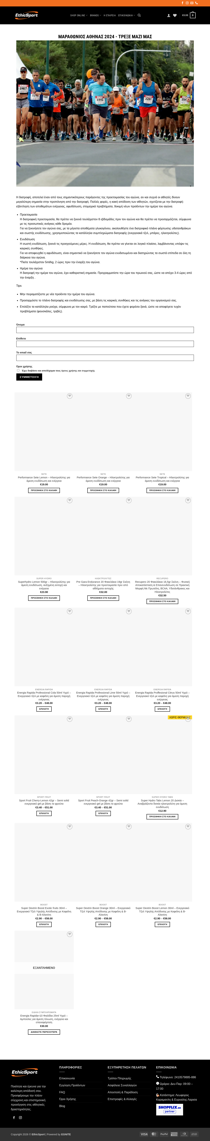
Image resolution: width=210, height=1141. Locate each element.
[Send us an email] (192, 3)
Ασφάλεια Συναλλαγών (122, 1085)
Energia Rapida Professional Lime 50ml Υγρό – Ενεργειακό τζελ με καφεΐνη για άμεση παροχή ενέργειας (103, 696)
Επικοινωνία (126, 15)
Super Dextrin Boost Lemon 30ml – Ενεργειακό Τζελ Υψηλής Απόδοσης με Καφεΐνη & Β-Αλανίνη (162, 911)
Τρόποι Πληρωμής (119, 1078)
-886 (193, 1077)
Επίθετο (105, 343)
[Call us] (197, 3)
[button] (139, 15)
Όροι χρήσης (105, 370)
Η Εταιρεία (110, 15)
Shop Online (79, 15)
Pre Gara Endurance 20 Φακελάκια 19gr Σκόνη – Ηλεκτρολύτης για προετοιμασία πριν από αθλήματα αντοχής (103, 585)
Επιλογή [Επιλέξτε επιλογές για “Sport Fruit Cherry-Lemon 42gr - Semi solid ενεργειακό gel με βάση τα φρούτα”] (44, 813)
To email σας (105, 357)
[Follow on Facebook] (183, 3)
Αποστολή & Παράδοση (123, 1092)
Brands (95, 15)
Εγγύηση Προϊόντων (72, 1085)
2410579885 (182, 1077)
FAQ (62, 1092)
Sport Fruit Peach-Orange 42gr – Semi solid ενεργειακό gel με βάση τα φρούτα (103, 802)
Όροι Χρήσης (67, 1099)
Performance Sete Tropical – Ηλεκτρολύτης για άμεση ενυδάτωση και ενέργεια (162, 479)
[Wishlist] (175, 15)
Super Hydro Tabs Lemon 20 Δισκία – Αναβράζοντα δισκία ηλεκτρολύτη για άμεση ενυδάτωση (162, 804)
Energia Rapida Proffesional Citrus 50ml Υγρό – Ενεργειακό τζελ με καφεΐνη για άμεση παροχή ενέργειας (162, 696)
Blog (62, 1106)
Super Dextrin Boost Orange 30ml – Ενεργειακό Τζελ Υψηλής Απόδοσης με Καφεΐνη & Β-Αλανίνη (103, 911)
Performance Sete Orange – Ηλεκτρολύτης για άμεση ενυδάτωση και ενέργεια (103, 479)
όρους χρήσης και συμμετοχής (78, 370)
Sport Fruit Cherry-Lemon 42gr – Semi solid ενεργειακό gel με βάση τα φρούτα (44, 802)
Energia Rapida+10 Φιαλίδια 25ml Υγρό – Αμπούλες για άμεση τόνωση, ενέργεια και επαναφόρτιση (44, 1019)
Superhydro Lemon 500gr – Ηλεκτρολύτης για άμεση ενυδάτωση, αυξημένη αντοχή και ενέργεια (44, 585)
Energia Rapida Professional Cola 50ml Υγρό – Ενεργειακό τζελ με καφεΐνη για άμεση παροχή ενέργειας (44, 696)
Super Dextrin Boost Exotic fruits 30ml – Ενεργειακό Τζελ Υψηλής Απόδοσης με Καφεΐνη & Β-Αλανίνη (44, 911)
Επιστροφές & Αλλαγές (122, 1099)
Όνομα (105, 329)
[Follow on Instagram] (187, 3)
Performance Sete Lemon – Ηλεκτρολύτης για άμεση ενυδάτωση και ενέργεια (44, 479)
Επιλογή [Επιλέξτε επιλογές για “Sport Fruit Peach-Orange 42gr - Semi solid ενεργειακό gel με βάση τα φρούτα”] (103, 813)
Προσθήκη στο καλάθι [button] (44, 490)
